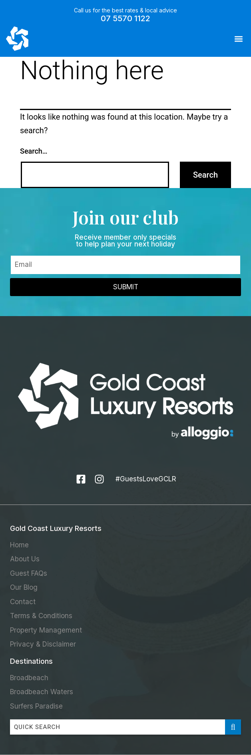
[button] (238, 38)
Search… (34, 151)
